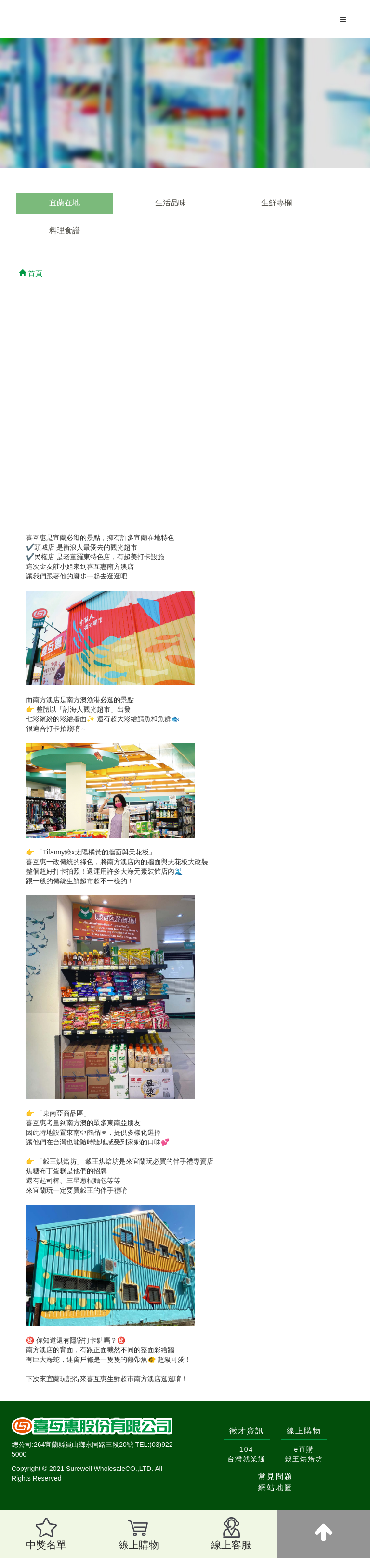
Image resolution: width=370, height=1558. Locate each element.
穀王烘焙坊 (304, 1459)
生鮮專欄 (276, 203)
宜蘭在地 (64, 203)
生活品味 (170, 203)
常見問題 (275, 1476)
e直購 (304, 1449)
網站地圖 (275, 1487)
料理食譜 (64, 230)
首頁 (30, 273)
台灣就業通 (246, 1459)
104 (246, 1449)
